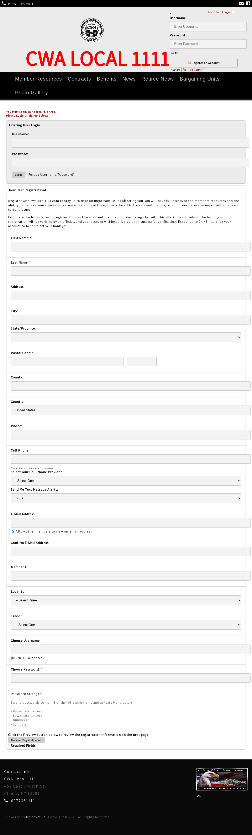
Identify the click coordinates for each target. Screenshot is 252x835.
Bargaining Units (200, 79)
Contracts (79, 79)
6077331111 (27, 4)
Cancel (175, 69)
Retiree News (157, 79)
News (129, 79)
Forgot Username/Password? (51, 174)
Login (174, 52)
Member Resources (38, 79)
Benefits (107, 79)
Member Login (221, 12)
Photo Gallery (31, 92)
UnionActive (35, 817)
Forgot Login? (193, 69)
